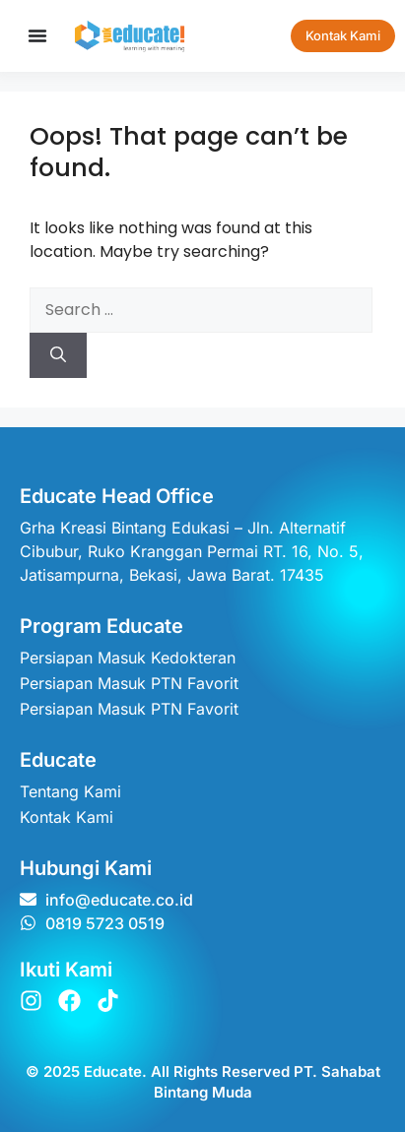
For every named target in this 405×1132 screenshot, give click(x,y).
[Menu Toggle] (37, 35)
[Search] (58, 355)
